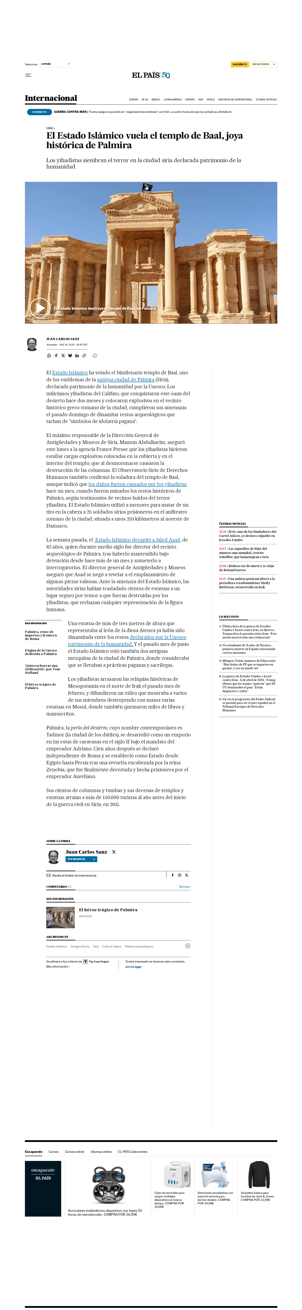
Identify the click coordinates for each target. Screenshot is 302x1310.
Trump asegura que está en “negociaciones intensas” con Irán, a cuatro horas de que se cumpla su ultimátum (143, 111)
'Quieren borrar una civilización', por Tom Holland (42, 669)
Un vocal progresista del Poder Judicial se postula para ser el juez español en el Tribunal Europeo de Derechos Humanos (248, 704)
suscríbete (240, 64)
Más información (58, 966)
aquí (138, 966)
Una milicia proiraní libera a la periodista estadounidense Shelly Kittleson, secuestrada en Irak (247, 583)
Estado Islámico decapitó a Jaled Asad (137, 540)
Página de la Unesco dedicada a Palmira (41, 652)
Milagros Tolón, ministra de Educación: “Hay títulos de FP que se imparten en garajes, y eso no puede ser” (249, 664)
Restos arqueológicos (139, 946)
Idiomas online (101, 1152)
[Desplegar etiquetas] (188, 946)
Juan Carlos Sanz (62, 339)
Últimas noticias (266, 99)
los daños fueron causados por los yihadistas (138, 484)
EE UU (145, 99)
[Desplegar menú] (28, 75)
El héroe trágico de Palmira (40, 686)
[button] (151, 253)
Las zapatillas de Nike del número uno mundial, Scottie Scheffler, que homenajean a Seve (244, 553)
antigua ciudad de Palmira (126, 379)
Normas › (185, 886)
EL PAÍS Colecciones (133, 1152)
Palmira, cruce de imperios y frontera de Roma (41, 636)
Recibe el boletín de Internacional (74, 875)
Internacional (51, 98)
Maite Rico (85, 916)
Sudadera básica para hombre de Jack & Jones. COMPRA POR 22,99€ (257, 1196)
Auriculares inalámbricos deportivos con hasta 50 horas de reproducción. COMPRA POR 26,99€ (105, 1213)
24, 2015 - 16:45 (73, 344)
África (211, 99)
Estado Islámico (70, 373)
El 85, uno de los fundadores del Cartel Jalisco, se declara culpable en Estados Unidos (247, 536)
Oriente (190, 99)
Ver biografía (81, 859)
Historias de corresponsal (235, 99)
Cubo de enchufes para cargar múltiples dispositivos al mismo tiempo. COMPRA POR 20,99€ (169, 1200)
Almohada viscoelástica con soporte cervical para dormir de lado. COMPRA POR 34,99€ (215, 1198)
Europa (134, 99)
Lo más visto (229, 616)
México (156, 99)
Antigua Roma (80, 946)
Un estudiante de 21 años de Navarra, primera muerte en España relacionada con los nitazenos (248, 648)
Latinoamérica (173, 99)
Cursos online (74, 1152)
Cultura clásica (111, 946)
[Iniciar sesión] (263, 64)
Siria (49, 128)
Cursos (54, 1152)
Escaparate (33, 1152)
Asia (200, 99)
